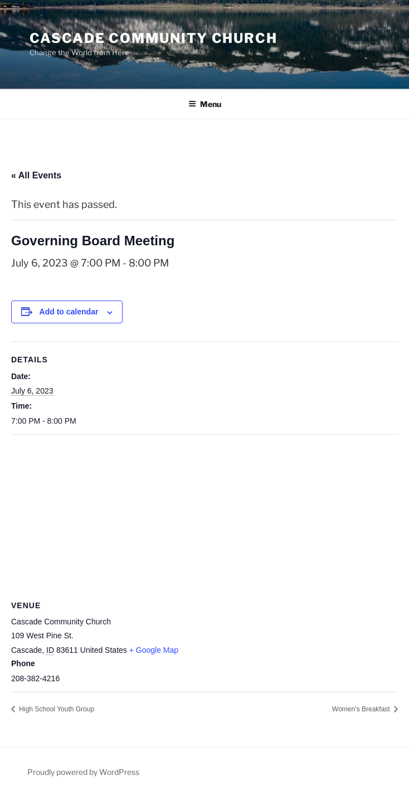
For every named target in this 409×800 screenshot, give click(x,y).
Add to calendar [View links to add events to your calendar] (69, 311)
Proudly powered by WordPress (83, 772)
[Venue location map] (204, 515)
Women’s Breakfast (362, 709)
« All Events (36, 175)
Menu (204, 104)
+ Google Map (153, 650)
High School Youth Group (55, 709)
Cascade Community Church (153, 38)
